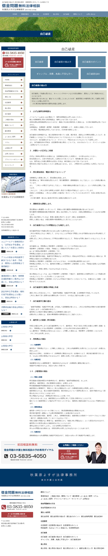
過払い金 (36, 14)
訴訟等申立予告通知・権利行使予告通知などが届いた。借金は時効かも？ (12, 294)
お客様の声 (8, 148)
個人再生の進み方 (55, 548)
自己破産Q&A (93, 74)
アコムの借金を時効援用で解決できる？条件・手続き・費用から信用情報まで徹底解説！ (12, 261)
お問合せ (86, 499)
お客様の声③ (7, 327)
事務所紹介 (8, 85)
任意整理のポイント (70, 525)
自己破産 (66, 14)
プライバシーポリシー (12, 159)
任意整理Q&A (74, 528)
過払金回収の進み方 (57, 516)
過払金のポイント (73, 516)
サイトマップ (9, 165)
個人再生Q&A (99, 548)
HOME (15, 14)
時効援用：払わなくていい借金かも (54, 528)
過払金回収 (45, 516)
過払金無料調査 (87, 516)
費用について (77, 14)
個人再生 (56, 14)
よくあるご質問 (10, 136)
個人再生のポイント (70, 548)
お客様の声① (7, 346)
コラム (7, 142)
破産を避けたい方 (86, 548)
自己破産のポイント (91, 62)
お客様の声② (7, 336)
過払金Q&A (98, 516)
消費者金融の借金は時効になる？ (12, 308)
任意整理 (46, 14)
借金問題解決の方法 (11, 91)
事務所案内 (25, 14)
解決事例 (8, 131)
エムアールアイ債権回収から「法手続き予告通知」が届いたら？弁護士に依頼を (12, 245)
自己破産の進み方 (62, 62)
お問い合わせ (90, 14)
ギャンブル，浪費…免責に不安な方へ (54, 74)
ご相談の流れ (9, 119)
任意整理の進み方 (55, 525)
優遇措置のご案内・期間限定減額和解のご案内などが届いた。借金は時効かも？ (12, 279)
